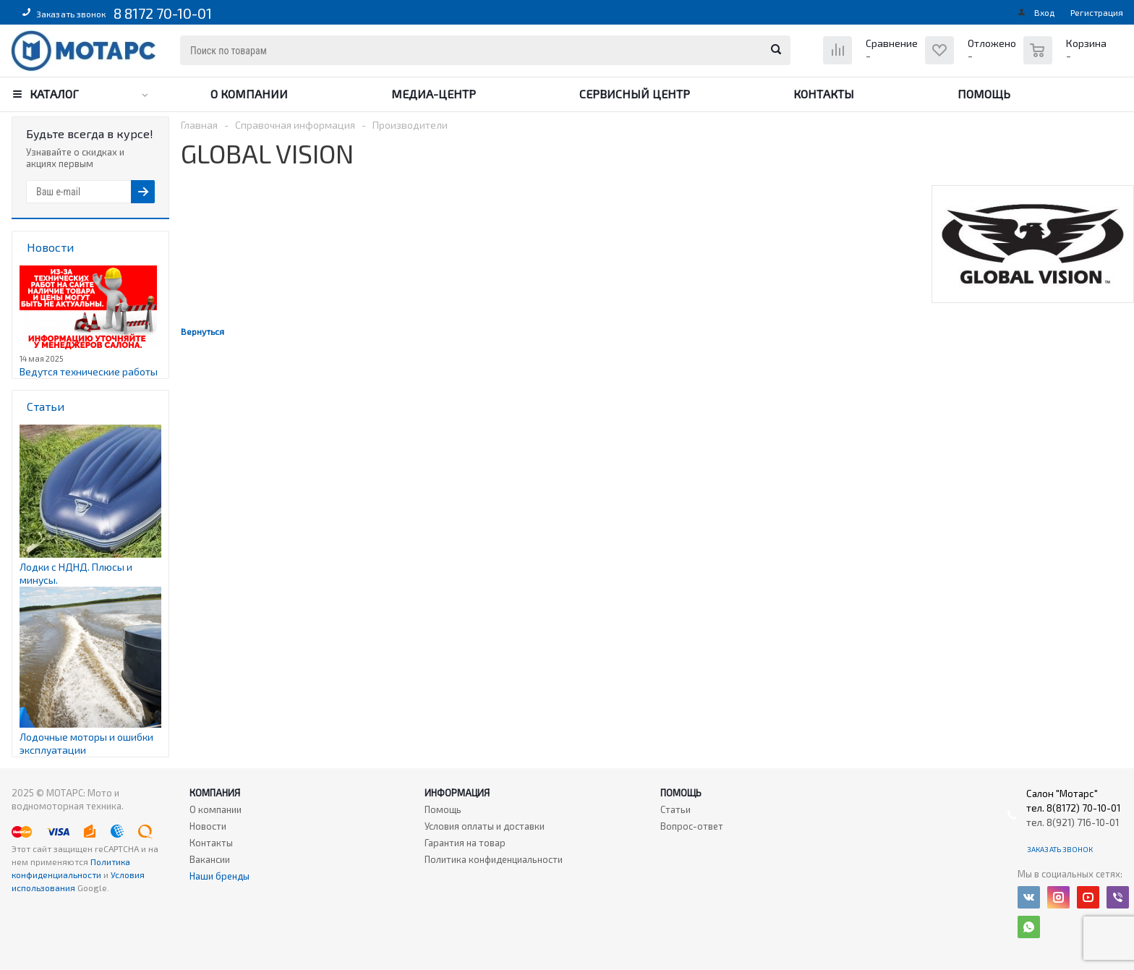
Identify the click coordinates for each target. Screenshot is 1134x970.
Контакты (823, 94)
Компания (214, 793)
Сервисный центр (634, 94)
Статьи (675, 809)
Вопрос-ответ (691, 826)
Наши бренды (219, 876)
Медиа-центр (433, 94)
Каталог (54, 94)
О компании (249, 94)
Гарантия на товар (465, 842)
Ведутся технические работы (89, 371)
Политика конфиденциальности (494, 859)
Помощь (984, 94)
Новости (207, 826)
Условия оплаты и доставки (485, 826)
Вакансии (209, 859)
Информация (457, 793)
